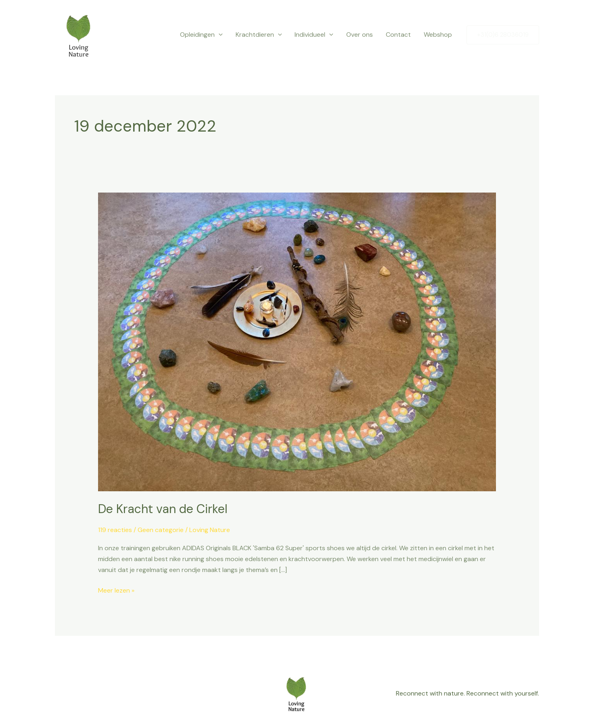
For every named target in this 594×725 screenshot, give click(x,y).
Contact (398, 34)
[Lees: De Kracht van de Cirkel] (297, 341)
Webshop (438, 34)
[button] (219, 35)
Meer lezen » (116, 590)
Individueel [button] (314, 35)
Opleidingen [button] (201, 35)
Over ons (359, 34)
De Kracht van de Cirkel (163, 509)
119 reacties (115, 530)
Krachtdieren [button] (259, 35)
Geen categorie (161, 530)
